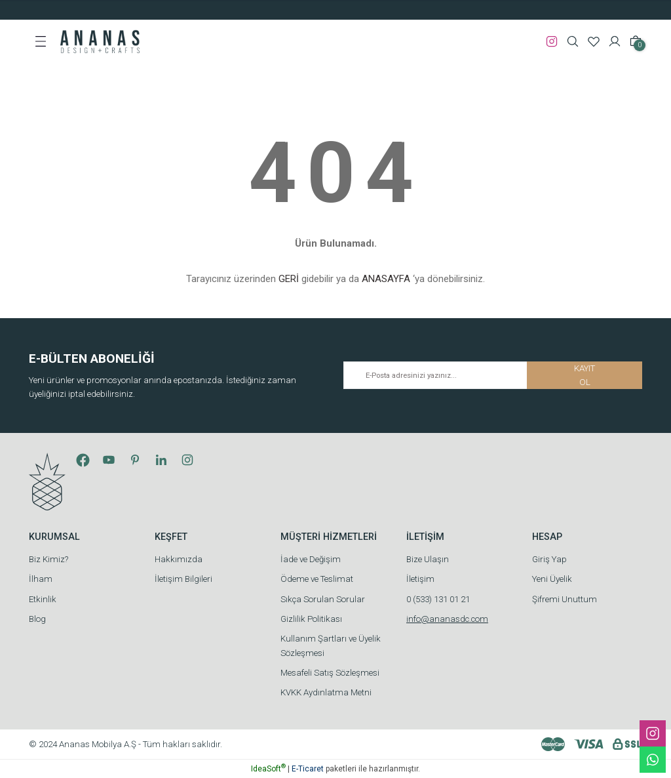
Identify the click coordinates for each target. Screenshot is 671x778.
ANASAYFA (386, 279)
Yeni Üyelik (552, 579)
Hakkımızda (178, 559)
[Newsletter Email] (492, 375)
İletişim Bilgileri (183, 579)
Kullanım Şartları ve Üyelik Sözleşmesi (330, 645)
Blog (37, 619)
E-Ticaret (308, 768)
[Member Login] (614, 41)
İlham (40, 579)
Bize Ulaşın (427, 559)
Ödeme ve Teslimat (316, 579)
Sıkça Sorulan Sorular (322, 599)
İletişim (420, 579)
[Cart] (635, 41)
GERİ (288, 279)
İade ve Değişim (310, 559)
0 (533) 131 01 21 (438, 599)
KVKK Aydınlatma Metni (326, 692)
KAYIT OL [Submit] (584, 375)
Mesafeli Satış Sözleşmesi (329, 673)
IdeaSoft (268, 768)
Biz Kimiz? (48, 559)
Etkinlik (42, 599)
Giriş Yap (549, 559)
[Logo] (100, 40)
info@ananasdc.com (447, 619)
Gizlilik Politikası (311, 619)
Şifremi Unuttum (564, 599)
